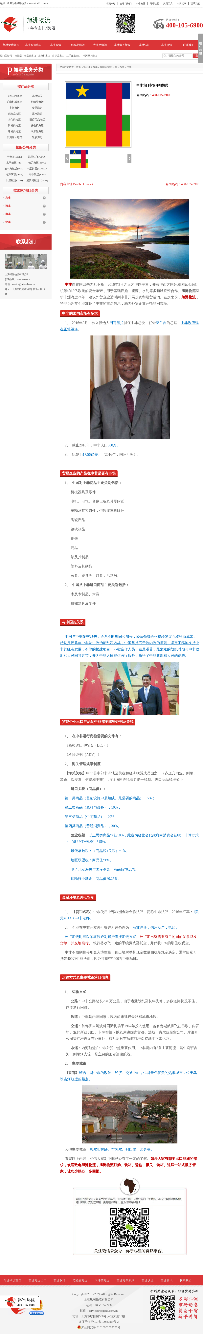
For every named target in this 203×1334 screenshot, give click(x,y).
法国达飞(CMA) (37, 156)
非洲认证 (144, 44)
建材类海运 (14, 131)
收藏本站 (111, 3)
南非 (8, 213)
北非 (8, 222)
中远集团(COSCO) (37, 168)
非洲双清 (55, 44)
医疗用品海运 (37, 119)
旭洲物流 (188, 291)
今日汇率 (181, 3)
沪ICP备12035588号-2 (105, 1321)
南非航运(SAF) (37, 174)
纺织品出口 (58, 55)
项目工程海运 (14, 95)
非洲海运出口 (33, 44)
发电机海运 (37, 125)
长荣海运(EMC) (37, 162)
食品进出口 (30, 55)
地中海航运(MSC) (14, 168)
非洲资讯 (166, 44)
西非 (8, 205)
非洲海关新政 (122, 44)
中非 (129, 67)
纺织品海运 (37, 101)
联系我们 (195, 3)
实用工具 (168, 3)
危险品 (18, 55)
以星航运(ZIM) (14, 180)
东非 (8, 197)
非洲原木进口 (90, 55)
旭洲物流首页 (11, 44)
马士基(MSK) (14, 156)
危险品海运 (78, 44)
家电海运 (37, 113)
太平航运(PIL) (14, 162)
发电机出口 (44, 55)
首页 (78, 67)
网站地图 (154, 3)
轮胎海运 (37, 137)
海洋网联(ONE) (14, 174)
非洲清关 (37, 95)
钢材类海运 (14, 125)
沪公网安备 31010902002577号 (99, 1327)
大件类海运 (100, 44)
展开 (200, 48)
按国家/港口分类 (108, 67)
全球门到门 (126, 3)
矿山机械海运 (14, 101)
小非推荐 (140, 3)
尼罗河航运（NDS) (37, 180)
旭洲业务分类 (90, 67)
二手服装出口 (73, 55)
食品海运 (37, 107)
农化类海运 (14, 119)
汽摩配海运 (37, 131)
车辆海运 (14, 107)
